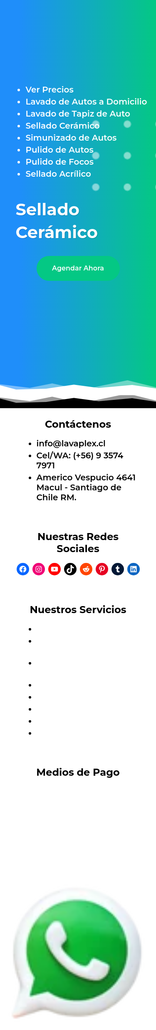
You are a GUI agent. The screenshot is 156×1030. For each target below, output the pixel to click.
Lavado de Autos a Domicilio (86, 102)
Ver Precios (49, 90)
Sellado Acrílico (58, 174)
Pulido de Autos (59, 150)
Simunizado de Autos (70, 138)
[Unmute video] (78, 328)
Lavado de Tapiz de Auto (77, 114)
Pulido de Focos (59, 162)
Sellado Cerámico (62, 126)
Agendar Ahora (78, 268)
